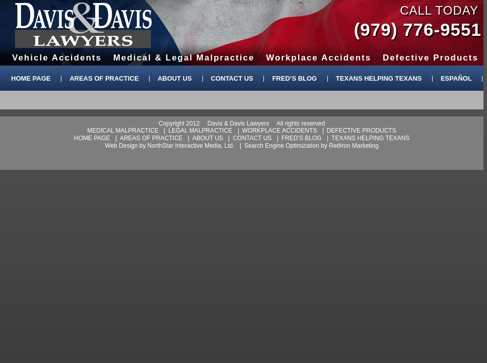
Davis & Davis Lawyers (83, 25)
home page (92, 138)
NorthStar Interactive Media (184, 145)
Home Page (31, 78)
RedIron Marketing (354, 145)
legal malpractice (200, 130)
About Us (175, 78)
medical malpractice (123, 130)
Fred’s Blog (294, 78)
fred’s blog (302, 138)
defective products (361, 130)
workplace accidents (279, 130)
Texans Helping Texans (379, 78)
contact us (252, 138)
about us (207, 138)
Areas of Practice (103, 78)
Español (456, 78)
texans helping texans (370, 138)
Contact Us (232, 78)
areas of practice (151, 138)
